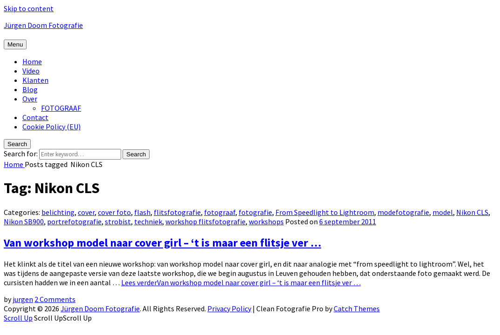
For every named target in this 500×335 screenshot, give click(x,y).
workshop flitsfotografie (205, 221)
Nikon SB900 (24, 221)
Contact (35, 117)
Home (32, 61)
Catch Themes (357, 308)
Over (29, 98)
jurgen (23, 299)
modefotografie (403, 212)
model (442, 212)
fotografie (255, 212)
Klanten (35, 80)
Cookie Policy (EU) (51, 126)
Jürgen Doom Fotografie (43, 25)
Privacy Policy (229, 308)
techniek (148, 221)
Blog (30, 89)
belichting (58, 212)
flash (142, 212)
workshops (266, 221)
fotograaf (219, 212)
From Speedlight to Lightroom (324, 212)
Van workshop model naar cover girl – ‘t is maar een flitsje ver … (162, 242)
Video (31, 70)
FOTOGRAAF (61, 108)
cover (86, 212)
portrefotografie (74, 221)
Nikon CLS (472, 212)
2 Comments (54, 299)
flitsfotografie (177, 212)
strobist (118, 221)
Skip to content (29, 8)
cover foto (114, 212)
